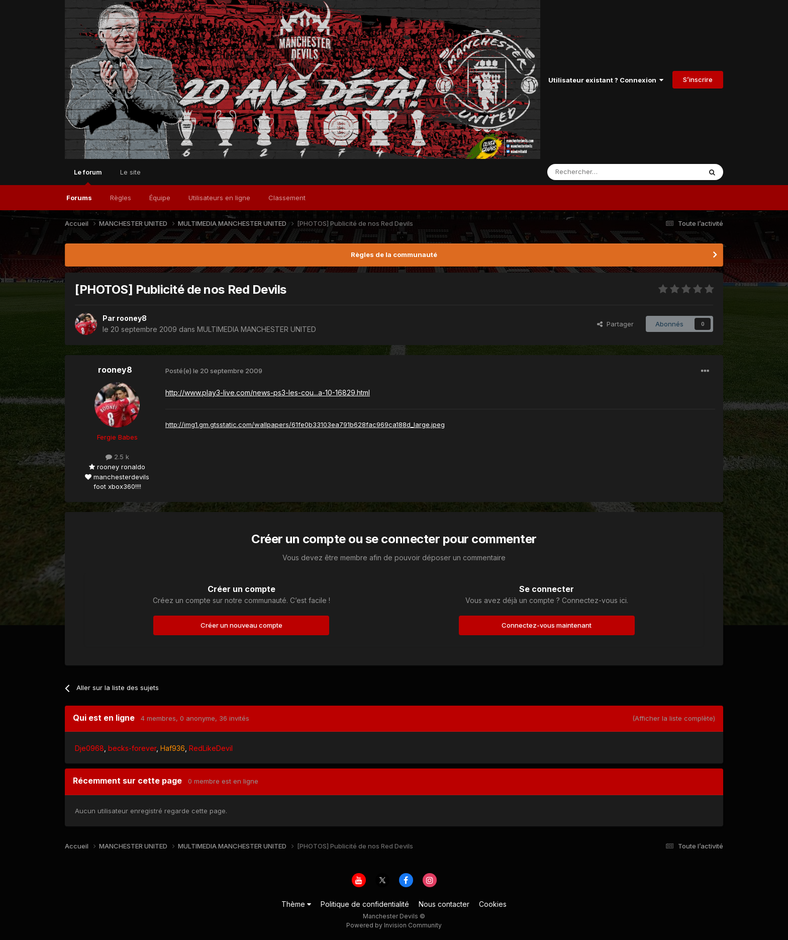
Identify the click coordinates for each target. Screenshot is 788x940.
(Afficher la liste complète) (673, 718)
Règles (120, 198)
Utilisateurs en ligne (219, 198)
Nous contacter (444, 904)
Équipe (159, 198)
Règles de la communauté (394, 254)
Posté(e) (213, 371)
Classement (287, 198)
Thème (296, 904)
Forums (79, 198)
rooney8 (132, 318)
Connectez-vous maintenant (547, 625)
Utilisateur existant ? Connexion (605, 80)
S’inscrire (698, 79)
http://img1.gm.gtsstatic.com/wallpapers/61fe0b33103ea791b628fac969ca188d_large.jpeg (305, 424)
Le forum (88, 176)
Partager (615, 324)
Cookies (493, 904)
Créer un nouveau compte (241, 625)
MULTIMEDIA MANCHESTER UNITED (256, 329)
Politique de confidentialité (365, 904)
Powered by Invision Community (394, 925)
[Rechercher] (602, 172)
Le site (130, 172)
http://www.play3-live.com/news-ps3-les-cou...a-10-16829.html (267, 392)
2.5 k (117, 457)
